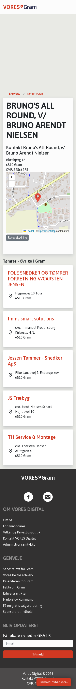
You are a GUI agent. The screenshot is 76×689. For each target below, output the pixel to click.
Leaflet (29, 231)
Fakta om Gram (14, 587)
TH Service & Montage (32, 437)
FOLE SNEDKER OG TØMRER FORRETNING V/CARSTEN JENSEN (38, 278)
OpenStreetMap (47, 231)
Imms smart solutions (31, 318)
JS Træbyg (19, 398)
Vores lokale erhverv (18, 575)
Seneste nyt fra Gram (18, 569)
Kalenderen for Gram (18, 581)
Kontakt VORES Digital (19, 538)
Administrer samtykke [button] (19, 544)
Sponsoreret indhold (18, 611)
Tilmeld (38, 654)
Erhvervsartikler (15, 593)
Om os (7, 520)
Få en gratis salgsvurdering (22, 605)
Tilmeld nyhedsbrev (53, 682)
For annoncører (14, 526)
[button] (37, 197)
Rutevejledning (17, 237)
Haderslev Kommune (18, 599)
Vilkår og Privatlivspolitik (22, 532)
